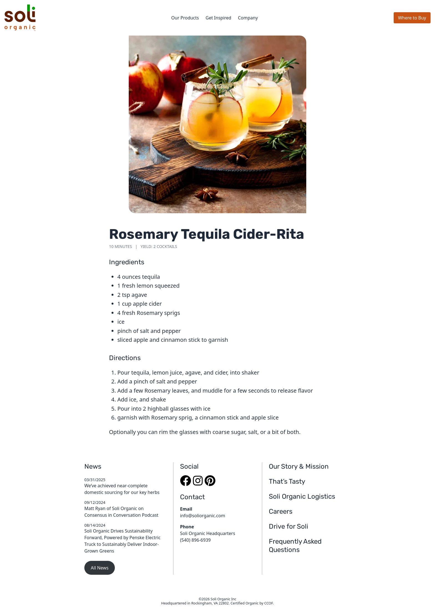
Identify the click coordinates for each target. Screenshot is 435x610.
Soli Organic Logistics (302, 496)
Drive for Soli (288, 526)
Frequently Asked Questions (295, 546)
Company (248, 18)
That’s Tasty (287, 481)
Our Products (185, 18)
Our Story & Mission (299, 466)
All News (99, 568)
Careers (280, 511)
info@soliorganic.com (202, 516)
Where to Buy (412, 18)
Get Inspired (218, 18)
